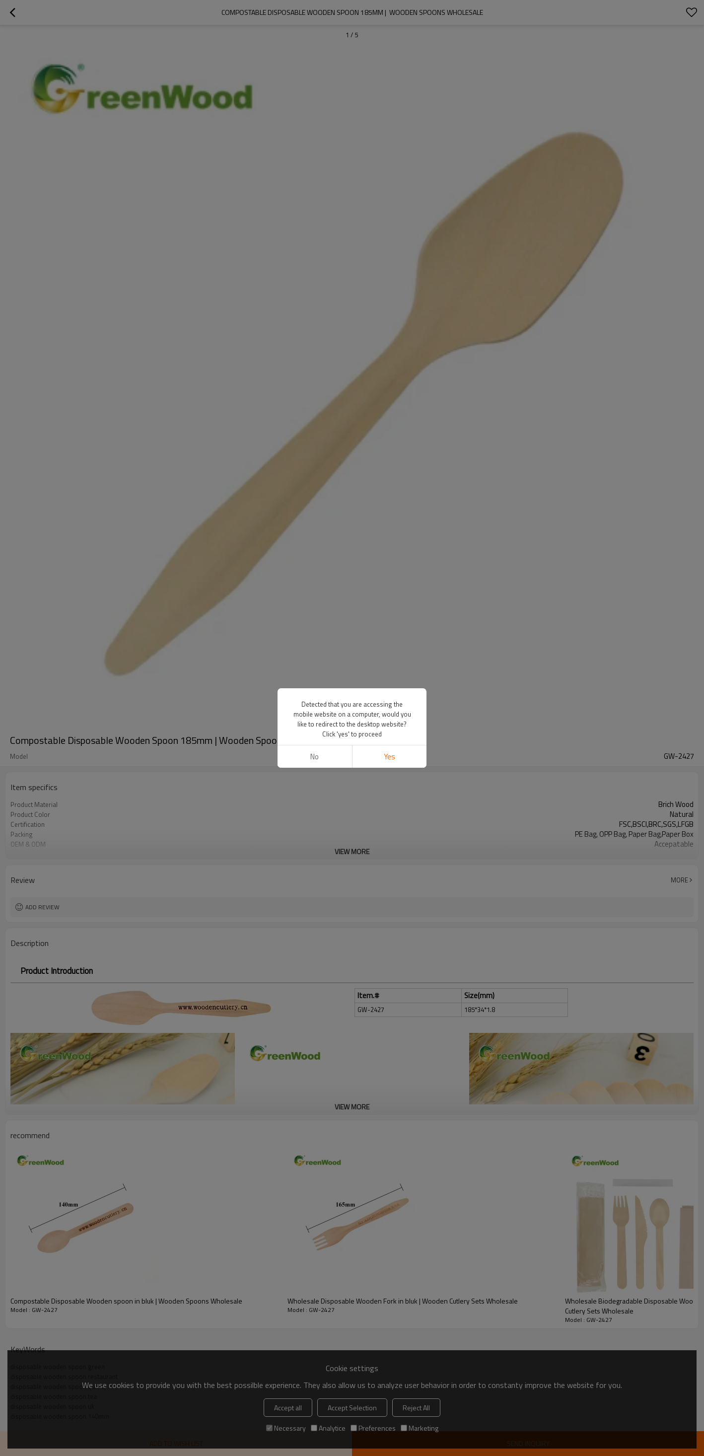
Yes (389, 756)
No (314, 756)
